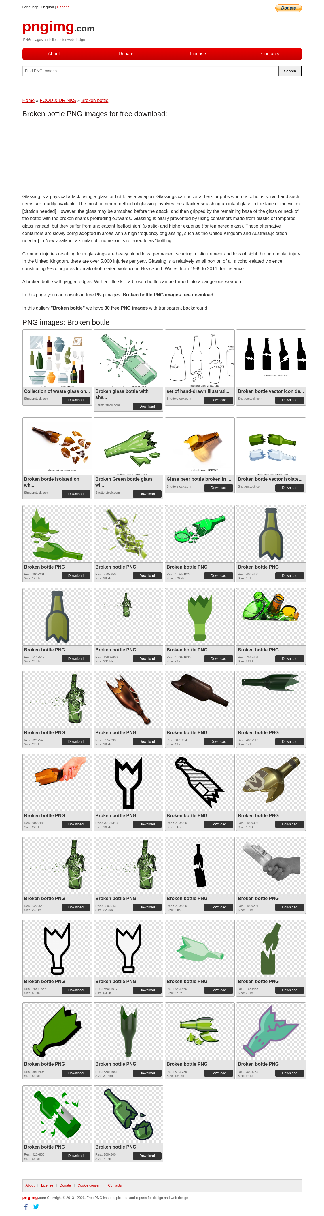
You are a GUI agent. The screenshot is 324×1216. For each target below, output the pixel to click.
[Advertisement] (68, 157)
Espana (63, 7)
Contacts (270, 53)
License (198, 53)
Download (76, 400)
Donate (126, 53)
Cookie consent (89, 1185)
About (54, 53)
